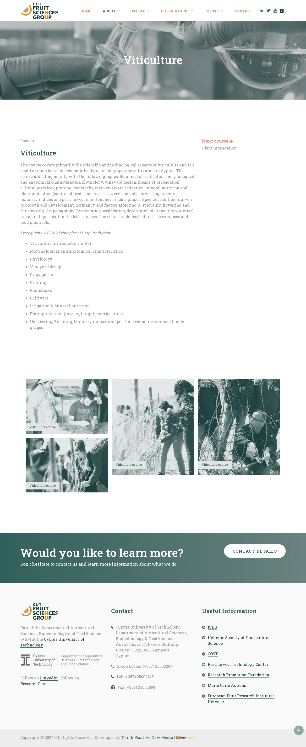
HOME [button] (85, 11)
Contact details (255, 551)
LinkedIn (49, 677)
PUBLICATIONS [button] (175, 11)
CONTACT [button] (243, 11)
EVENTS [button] (212, 11)
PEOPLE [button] (139, 11)
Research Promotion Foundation (238, 674)
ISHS (212, 627)
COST (213, 653)
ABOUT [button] (109, 11)
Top (299, 730)
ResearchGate (33, 683)
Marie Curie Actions (227, 685)
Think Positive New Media (147, 737)
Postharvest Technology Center (238, 664)
